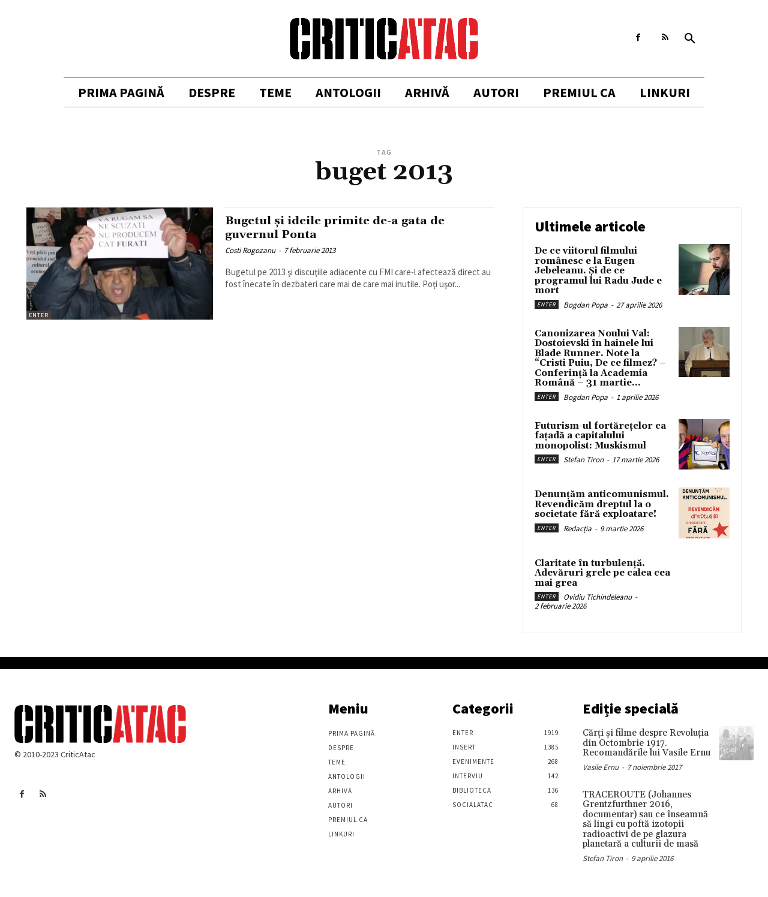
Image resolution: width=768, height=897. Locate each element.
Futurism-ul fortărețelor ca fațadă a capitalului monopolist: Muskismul (600, 435)
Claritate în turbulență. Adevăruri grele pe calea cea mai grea (602, 573)
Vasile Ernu (601, 767)
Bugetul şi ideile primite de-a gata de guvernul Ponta (346, 227)
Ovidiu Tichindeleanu (597, 597)
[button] (690, 39)
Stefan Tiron (583, 459)
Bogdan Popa (585, 305)
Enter (39, 315)
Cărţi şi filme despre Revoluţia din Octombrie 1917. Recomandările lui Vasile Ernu (646, 742)
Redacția (577, 528)
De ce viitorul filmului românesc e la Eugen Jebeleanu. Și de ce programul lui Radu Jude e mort (598, 270)
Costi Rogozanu (250, 250)
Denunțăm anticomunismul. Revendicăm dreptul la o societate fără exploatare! (602, 504)
